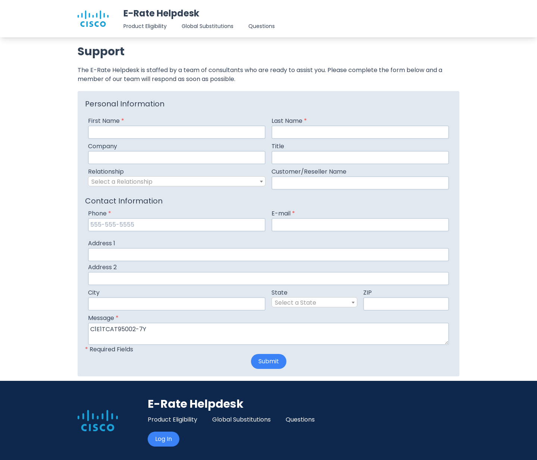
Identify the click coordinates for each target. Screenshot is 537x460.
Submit (268, 361)
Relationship (106, 171)
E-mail (283, 213)
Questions (261, 26)
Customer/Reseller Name (308, 171)
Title (277, 146)
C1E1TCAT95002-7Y (268, 334)
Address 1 (101, 243)
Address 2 (102, 267)
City (94, 292)
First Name (106, 120)
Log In (163, 439)
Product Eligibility (145, 26)
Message (103, 318)
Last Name (289, 120)
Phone (99, 213)
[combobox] (177, 181)
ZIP (367, 292)
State (279, 292)
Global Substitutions (207, 26)
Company (102, 146)
